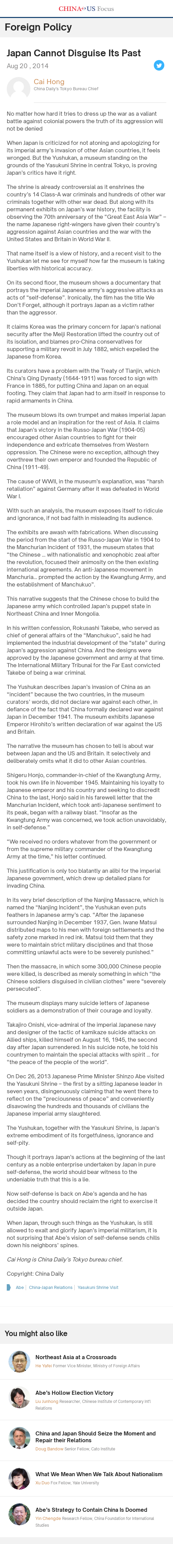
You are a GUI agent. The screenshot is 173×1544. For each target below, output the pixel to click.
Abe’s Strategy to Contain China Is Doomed (91, 1510)
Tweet (159, 65)
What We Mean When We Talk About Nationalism (99, 1474)
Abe (20, 1287)
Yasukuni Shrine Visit (98, 1287)
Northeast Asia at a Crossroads (76, 1357)
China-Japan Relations (51, 1287)
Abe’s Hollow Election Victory (74, 1393)
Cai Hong (49, 81)
